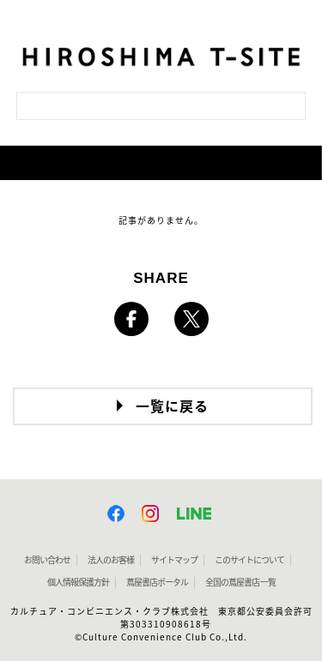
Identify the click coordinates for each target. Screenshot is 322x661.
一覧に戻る (172, 406)
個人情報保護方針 (78, 582)
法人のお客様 (111, 560)
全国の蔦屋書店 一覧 (240, 582)
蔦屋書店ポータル (157, 582)
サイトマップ (174, 560)
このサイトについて (249, 560)
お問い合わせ (47, 560)
